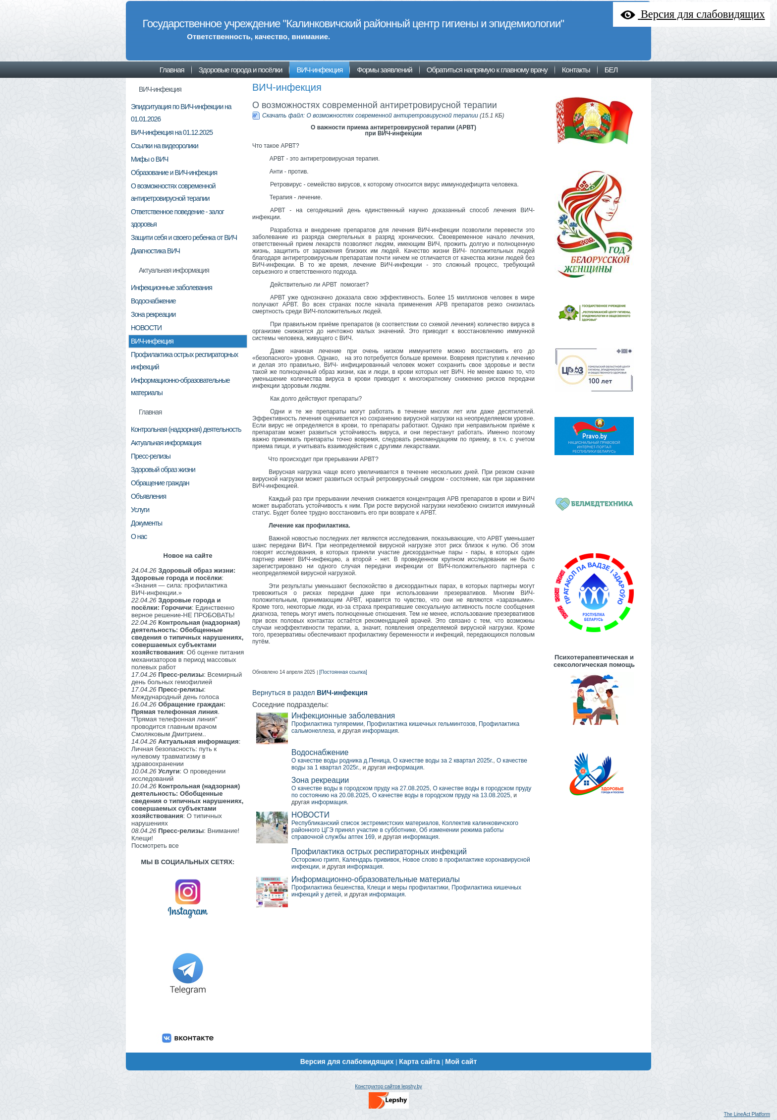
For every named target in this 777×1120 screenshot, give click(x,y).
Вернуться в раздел (310, 693)
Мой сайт (461, 1061)
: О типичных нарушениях (187, 804)
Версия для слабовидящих (347, 1061)
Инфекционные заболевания (343, 715)
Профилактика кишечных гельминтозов (421, 723)
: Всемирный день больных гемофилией (186, 678)
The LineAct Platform (747, 1114)
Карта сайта (419, 1061)
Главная (150, 412)
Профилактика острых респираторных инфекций (379, 851)
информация (380, 730)
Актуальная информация (174, 270)
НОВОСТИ (310, 815)
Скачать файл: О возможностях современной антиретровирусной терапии (370, 115)
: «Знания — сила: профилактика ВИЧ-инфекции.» (183, 581)
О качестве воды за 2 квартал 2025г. (443, 760)
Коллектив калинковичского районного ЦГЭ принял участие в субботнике (404, 826)
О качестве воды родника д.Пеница (340, 760)
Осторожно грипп (315, 859)
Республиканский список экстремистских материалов (365, 823)
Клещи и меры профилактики (407, 887)
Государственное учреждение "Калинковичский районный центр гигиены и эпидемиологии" (353, 23)
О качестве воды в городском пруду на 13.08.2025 (441, 795)
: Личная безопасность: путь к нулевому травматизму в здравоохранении (185, 752)
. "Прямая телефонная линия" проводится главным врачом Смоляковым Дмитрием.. (178, 719)
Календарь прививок (370, 859)
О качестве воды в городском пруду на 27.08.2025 (360, 788)
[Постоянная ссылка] (343, 672)
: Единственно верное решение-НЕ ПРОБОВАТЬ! (183, 607)
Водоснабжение (319, 752)
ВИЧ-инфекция (160, 89)
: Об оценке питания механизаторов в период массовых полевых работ (187, 645)
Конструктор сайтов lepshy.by (388, 1086)
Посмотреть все (155, 845)
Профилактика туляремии (327, 723)
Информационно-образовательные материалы (375, 879)
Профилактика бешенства (327, 887)
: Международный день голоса (175, 693)
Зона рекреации (320, 780)
